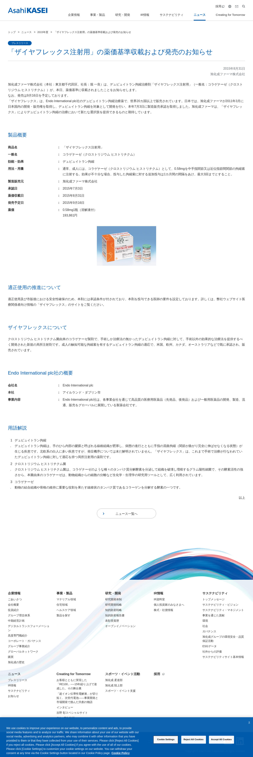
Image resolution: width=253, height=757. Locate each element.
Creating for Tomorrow (230, 14)
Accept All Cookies (221, 743)
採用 (219, 6)
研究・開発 (122, 14)
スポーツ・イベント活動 (122, 674)
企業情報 (74, 14)
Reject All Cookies (194, 743)
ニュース (200, 14)
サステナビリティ (171, 14)
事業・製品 (97, 14)
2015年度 (42, 32)
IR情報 (144, 14)
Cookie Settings (166, 743)
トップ (12, 32)
